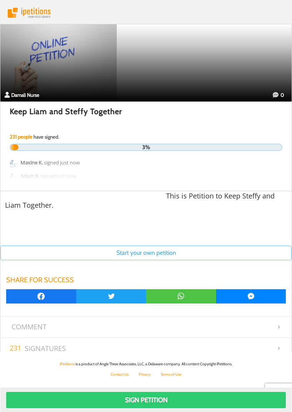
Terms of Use (171, 374)
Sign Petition (146, 400)
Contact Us (120, 374)
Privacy (145, 374)
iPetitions (146, 13)
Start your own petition (146, 252)
